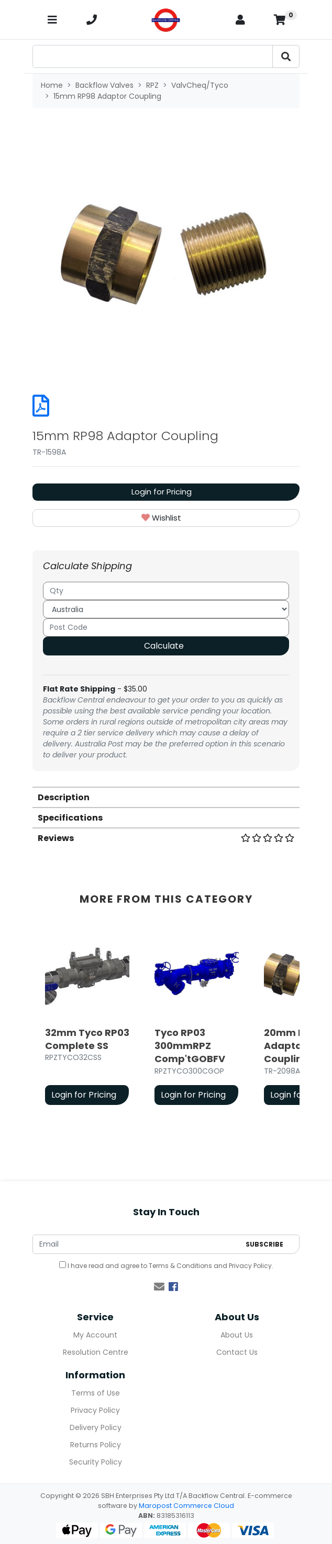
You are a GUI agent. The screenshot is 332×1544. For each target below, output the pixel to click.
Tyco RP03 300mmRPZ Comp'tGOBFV (189, 1045)
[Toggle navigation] (52, 19)
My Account (95, 1335)
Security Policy (95, 1462)
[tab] (166, 797)
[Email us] (159, 1286)
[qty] (166, 591)
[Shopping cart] (280, 19)
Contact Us (237, 1352)
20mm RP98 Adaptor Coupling (293, 1045)
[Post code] (166, 627)
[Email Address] (136, 1244)
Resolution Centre (95, 1352)
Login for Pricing (161, 491)
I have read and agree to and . (166, 1265)
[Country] (166, 609)
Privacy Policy (250, 1265)
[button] (166, 518)
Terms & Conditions (180, 1265)
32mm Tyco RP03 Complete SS (87, 1039)
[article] (87, 1020)
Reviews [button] (166, 838)
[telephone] (91, 20)
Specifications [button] (70, 818)
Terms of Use (95, 1393)
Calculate (164, 646)
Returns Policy (95, 1444)
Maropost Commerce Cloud (186, 1505)
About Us (236, 1335)
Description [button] (64, 797)
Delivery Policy (95, 1427)
